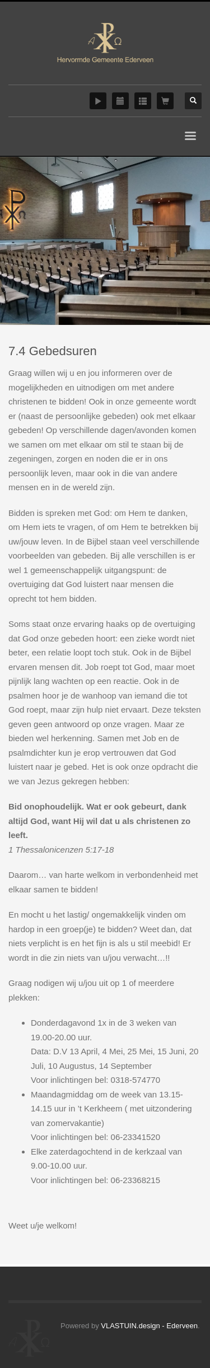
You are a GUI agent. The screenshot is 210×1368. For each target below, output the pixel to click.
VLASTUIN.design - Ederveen (149, 1326)
